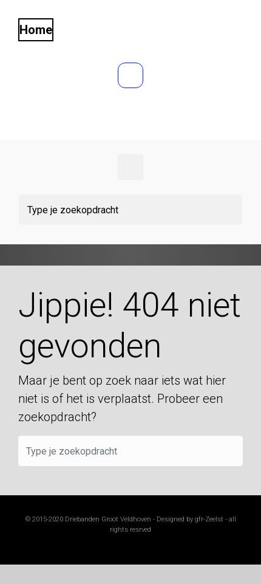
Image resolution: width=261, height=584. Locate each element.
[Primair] (130, 167)
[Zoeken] (130, 209)
